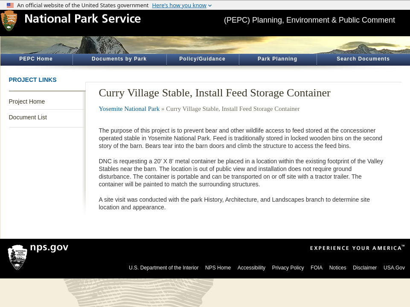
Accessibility (251, 268)
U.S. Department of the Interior (163, 268)
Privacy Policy (288, 268)
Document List (28, 117)
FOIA (317, 268)
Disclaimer (365, 268)
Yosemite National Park (129, 108)
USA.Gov (394, 268)
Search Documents (363, 59)
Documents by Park (119, 59)
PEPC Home (35, 59)
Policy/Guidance (202, 59)
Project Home (27, 101)
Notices (337, 268)
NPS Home (218, 268)
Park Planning (277, 59)
